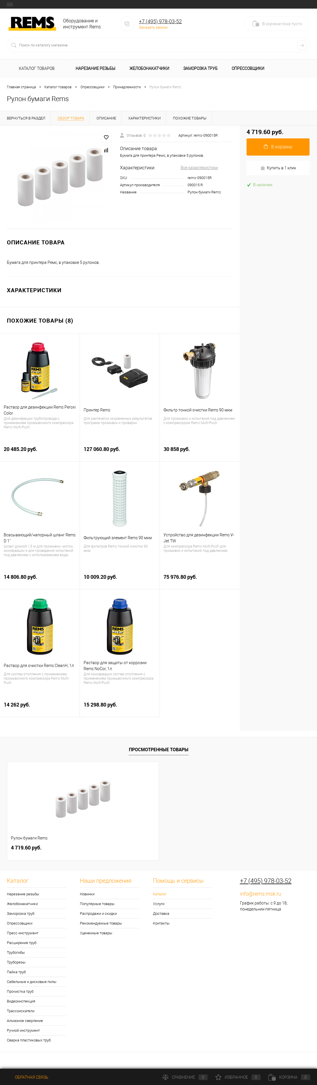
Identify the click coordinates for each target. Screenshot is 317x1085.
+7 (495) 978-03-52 (160, 21)
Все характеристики (199, 167)
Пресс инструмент (22, 933)
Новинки (87, 894)
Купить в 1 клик (278, 168)
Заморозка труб (200, 68)
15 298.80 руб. (120, 708)
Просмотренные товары (158, 749)
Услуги (158, 904)
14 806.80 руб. (40, 580)
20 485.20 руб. (40, 452)
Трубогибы (16, 952)
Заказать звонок (153, 27)
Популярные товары (97, 904)
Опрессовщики (248, 68)
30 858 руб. (200, 452)
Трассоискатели (20, 1011)
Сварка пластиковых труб (29, 1040)
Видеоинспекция (21, 1001)
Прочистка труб (20, 991)
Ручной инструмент (23, 1030)
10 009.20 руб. (120, 580)
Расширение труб (21, 943)
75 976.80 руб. (200, 580)
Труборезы (16, 962)
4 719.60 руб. (26, 848)
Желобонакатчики (149, 68)
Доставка (161, 913)
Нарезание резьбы (95, 68)
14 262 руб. (40, 708)
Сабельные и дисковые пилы (31, 982)
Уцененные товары (96, 933)
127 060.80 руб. (120, 452)
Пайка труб (16, 972)
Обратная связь (27, 1077)
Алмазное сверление (25, 1021)
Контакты (161, 923)
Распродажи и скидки (98, 913)
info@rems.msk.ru (260, 894)
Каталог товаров (36, 68)
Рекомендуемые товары (101, 923)
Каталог (159, 894)
